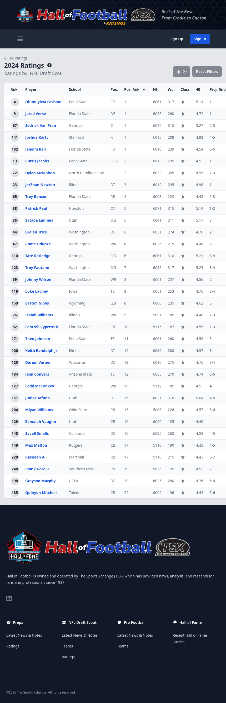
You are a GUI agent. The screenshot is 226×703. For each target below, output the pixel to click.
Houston (76, 208)
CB (113, 326)
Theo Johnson (37, 338)
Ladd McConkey (39, 385)
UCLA (73, 480)
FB (113, 149)
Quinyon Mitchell (41, 492)
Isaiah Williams (39, 314)
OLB (114, 160)
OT (113, 101)
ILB (113, 303)
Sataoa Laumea (39, 220)
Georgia (76, 125)
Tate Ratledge (38, 255)
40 (198, 89)
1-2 (212, 208)
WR (113, 243)
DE (113, 113)
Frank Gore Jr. (37, 468)
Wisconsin (77, 362)
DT (113, 184)
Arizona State (80, 374)
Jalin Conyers (37, 374)
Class (185, 89)
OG (113, 220)
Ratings (12, 646)
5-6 (212, 149)
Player (31, 89)
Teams (67, 646)
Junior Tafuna (37, 397)
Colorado (77, 433)
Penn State (78, 101)
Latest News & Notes (24, 635)
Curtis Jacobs (37, 160)
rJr (182, 71)
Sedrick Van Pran (40, 125)
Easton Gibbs (37, 303)
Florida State (80, 113)
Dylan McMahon (40, 172)
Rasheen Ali (36, 457)
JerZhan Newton (40, 184)
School (75, 89)
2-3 (212, 125)
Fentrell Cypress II (41, 326)
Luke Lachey (36, 291)
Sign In (200, 38)
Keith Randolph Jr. (41, 350)
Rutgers (75, 445)
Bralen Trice (36, 232)
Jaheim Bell (35, 149)
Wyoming (77, 303)
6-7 (212, 457)
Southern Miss (81, 468)
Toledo (75, 492)
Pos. (114, 89)
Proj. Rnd (218, 89)
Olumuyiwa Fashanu (44, 101)
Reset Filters (207, 71)
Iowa (73, 291)
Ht (155, 89)
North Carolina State (86, 172)
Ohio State (78, 409)
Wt (170, 89)
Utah (73, 220)
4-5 (212, 137)
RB (113, 196)
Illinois (74, 184)
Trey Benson (36, 196)
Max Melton (36, 445)
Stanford (76, 137)
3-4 (212, 255)
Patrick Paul (36, 208)
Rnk (14, 89)
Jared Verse (35, 113)
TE (113, 291)
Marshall (76, 457)
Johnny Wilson (38, 279)
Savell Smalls (37, 433)
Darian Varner (38, 362)
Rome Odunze (38, 243)
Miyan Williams (39, 409)
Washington (79, 232)
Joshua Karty (37, 137)
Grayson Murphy (40, 480)
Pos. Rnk (135, 89)
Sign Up (176, 38)
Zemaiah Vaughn (40, 421)
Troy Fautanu (37, 267)
